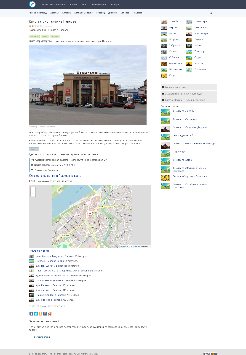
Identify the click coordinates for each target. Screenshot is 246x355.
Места (197, 45)
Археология (175, 63)
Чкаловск (137, 13)
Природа (174, 39)
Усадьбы (174, 21)
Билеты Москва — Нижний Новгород (183, 99)
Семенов (125, 13)
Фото (84, 4)
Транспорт (200, 51)
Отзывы (55, 36)
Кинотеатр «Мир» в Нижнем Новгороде (193, 143)
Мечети (198, 63)
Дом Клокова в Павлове (49, 285)
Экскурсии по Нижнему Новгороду (182, 93)
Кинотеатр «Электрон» (184, 119)
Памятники (200, 27)
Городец (100, 13)
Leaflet (123, 246)
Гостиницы (200, 69)
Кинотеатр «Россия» (183, 110)
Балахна (66, 13)
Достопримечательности (53, 4)
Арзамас (54, 13)
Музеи (172, 33)
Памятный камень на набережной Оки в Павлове (62, 270)
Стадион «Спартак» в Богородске (190, 176)
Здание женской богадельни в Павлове (57, 275)
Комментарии (99, 4)
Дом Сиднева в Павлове (49, 299)
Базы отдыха (176, 69)
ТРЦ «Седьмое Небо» (183, 135)
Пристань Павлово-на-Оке (50, 260)
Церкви (173, 27)
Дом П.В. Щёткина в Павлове (51, 265)
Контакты (34, 36)
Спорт (172, 75)
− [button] (33, 194)
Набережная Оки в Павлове (51, 294)
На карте (115, 4)
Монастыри (200, 21)
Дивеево (112, 13)
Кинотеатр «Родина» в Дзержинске (191, 127)
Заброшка (174, 45)
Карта (45, 36)
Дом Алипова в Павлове (49, 290)
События (174, 57)
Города (173, 51)
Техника (198, 39)
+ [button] (33, 189)
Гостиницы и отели (174, 87)
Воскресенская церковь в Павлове (54, 280)
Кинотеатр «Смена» (183, 159)
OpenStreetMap (135, 246)
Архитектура (201, 33)
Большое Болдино (83, 13)
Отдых (43, 306)
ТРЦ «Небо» (178, 151)
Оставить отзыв (41, 337)
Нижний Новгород (38, 13)
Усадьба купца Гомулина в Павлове (55, 256)
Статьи (73, 4)
